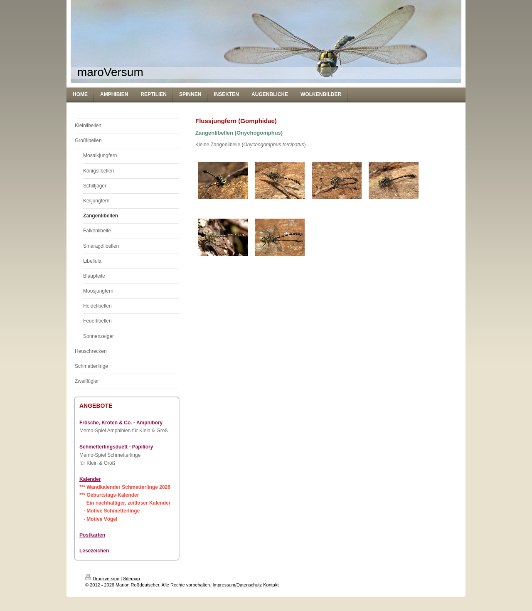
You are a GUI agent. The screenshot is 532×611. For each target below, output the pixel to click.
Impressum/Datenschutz (237, 584)
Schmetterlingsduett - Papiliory (116, 447)
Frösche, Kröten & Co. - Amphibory (121, 423)
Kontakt (270, 584)
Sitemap (131, 578)
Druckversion (102, 578)
